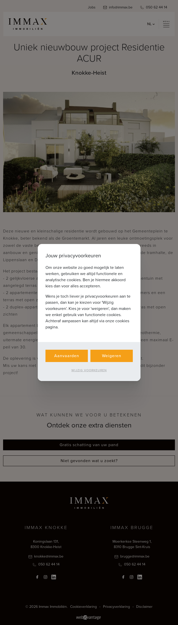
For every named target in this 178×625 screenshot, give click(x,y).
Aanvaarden (66, 356)
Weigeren (111, 356)
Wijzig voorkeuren (89, 370)
